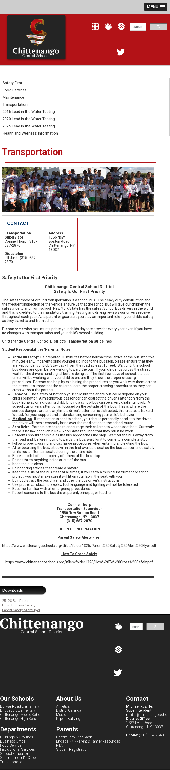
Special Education (14, 754)
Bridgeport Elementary (18, 710)
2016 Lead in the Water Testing (29, 111)
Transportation (15, 104)
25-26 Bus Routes (16, 600)
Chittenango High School (20, 719)
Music (61, 714)
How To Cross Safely (18, 605)
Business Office (12, 741)
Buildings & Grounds (16, 737)
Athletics (63, 706)
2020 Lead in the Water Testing (29, 119)
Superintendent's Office (18, 758)
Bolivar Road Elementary (20, 706)
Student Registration (72, 749)
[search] (137, 27)
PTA (59, 745)
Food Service (10, 745)
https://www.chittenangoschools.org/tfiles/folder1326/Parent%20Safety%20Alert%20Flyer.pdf (79, 546)
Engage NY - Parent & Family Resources (88, 741)
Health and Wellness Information (30, 133)
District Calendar (69, 710)
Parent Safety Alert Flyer (21, 610)
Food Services (15, 90)
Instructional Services (17, 749)
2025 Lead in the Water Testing (29, 126)
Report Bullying (68, 719)
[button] (155, 7)
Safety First (12, 83)
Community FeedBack (74, 737)
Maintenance (13, 97)
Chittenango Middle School (21, 714)
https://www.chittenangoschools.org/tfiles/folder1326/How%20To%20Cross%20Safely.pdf (79, 562)
